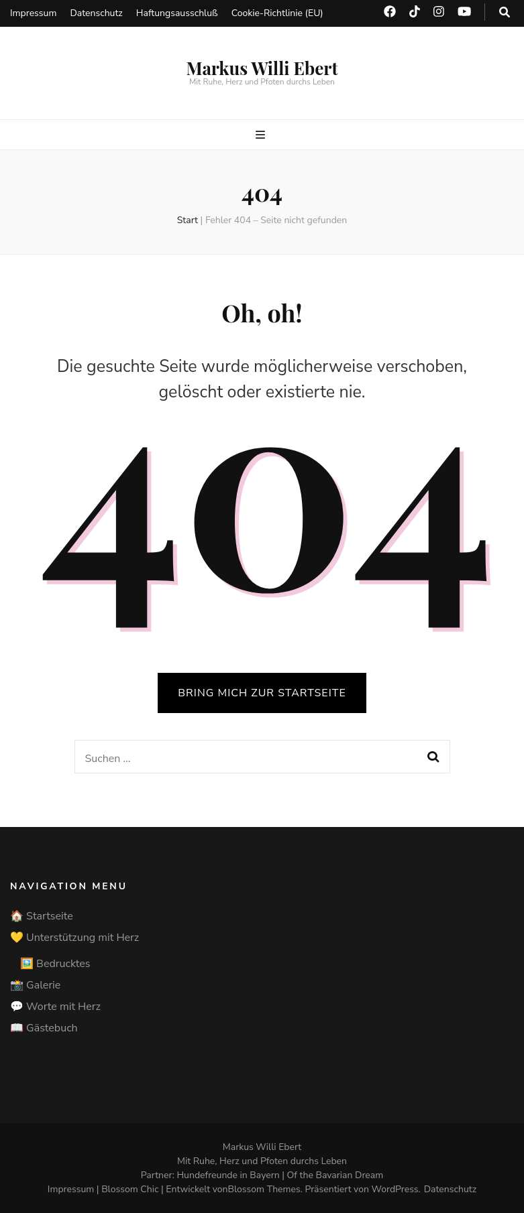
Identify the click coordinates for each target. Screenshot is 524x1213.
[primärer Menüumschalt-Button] (262, 135)
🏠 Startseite (41, 916)
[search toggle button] (504, 12)
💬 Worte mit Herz (55, 1006)
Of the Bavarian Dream (335, 1175)
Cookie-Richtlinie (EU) (277, 13)
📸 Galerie (35, 985)
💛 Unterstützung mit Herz (74, 937)
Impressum (33, 13)
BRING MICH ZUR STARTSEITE (262, 693)
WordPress (395, 1189)
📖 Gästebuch (44, 1028)
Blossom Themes (264, 1189)
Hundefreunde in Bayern (227, 1175)
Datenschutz (96, 13)
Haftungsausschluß (177, 13)
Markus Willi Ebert (261, 68)
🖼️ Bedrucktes (55, 963)
